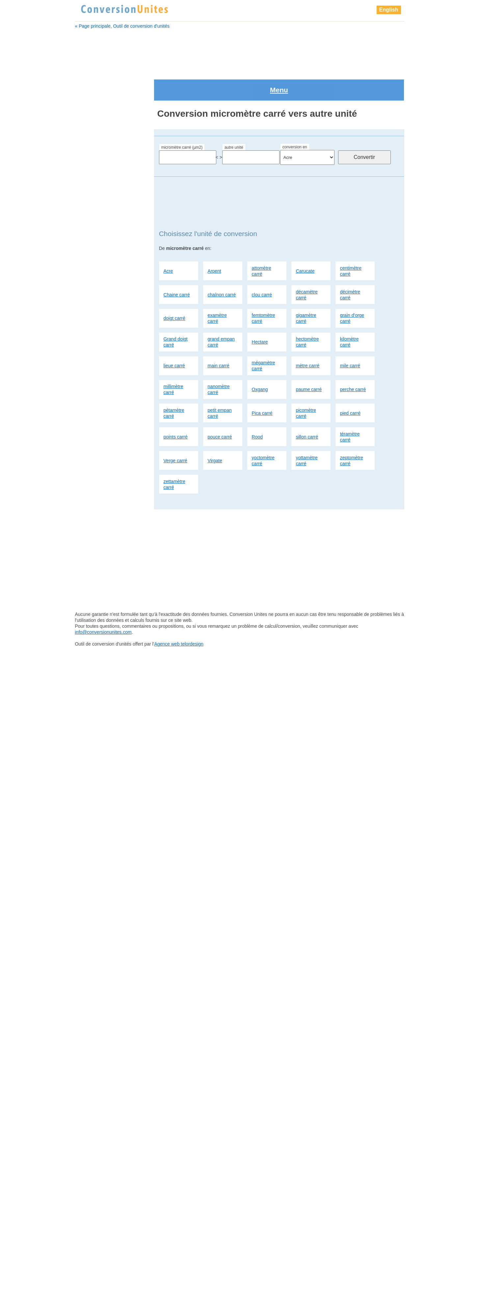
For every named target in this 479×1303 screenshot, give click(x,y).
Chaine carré (177, 266)
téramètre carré (350, 408)
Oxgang (260, 361)
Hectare (260, 313)
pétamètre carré (174, 384)
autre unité (234, 119)
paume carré (309, 361)
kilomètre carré (349, 313)
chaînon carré (222, 266)
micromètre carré (99, 357)
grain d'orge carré (352, 289)
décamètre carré (307, 266)
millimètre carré (173, 361)
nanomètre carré (219, 361)
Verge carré (175, 432)
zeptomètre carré (351, 432)
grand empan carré (221, 313)
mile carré (350, 337)
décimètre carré (350, 266)
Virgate (215, 432)
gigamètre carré (306, 289)
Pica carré (262, 384)
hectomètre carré (307, 313)
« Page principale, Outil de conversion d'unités (122, 26)
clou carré (262, 266)
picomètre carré (306, 384)
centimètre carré (350, 242)
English (388, 10)
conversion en (294, 118)
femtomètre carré (263, 289)
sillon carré (307, 408)
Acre (168, 242)
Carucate (305, 242)
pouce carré (220, 408)
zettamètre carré (174, 455)
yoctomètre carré (263, 432)
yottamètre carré (307, 432)
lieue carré (174, 337)
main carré (218, 337)
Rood (257, 408)
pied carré (350, 384)
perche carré (353, 361)
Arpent (214, 242)
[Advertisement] (239, 50)
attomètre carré (261, 242)
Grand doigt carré (176, 313)
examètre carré (217, 289)
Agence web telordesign (178, 1298)
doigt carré (174, 289)
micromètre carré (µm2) (182, 119)
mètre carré (308, 337)
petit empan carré (220, 384)
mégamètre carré (263, 337)
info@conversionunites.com (103, 1286)
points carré (176, 408)
